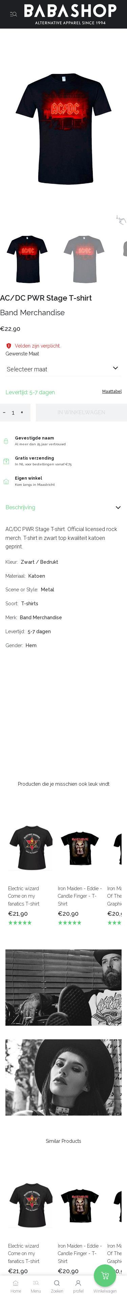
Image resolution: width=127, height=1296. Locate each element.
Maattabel (112, 391)
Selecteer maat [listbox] (27, 369)
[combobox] (63, 372)
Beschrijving (63, 507)
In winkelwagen (81, 412)
